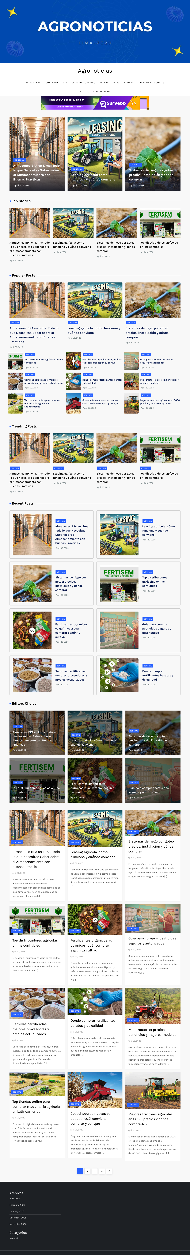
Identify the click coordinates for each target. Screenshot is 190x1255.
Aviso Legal (33, 82)
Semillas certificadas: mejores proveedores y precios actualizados (71, 675)
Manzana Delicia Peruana (117, 82)
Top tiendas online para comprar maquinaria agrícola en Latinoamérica (42, 403)
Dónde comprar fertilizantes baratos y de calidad (157, 675)
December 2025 (18, 1217)
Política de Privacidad (95, 91)
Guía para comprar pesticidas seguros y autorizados (156, 628)
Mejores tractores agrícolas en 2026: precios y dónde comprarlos (150, 1119)
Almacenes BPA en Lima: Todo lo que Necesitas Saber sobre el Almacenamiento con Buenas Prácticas (72, 535)
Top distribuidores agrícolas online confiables (154, 581)
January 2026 (17, 1211)
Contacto (52, 82)
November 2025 (18, 1224)
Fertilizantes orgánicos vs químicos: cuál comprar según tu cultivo (93, 788)
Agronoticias (95, 70)
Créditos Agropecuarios (79, 82)
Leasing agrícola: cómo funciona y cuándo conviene (158, 530)
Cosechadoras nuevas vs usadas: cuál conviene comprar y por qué (91, 1118)
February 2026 (17, 1204)
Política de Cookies (151, 82)
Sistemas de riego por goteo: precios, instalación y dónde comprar (151, 174)
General (19, 160)
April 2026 (15, 1198)
